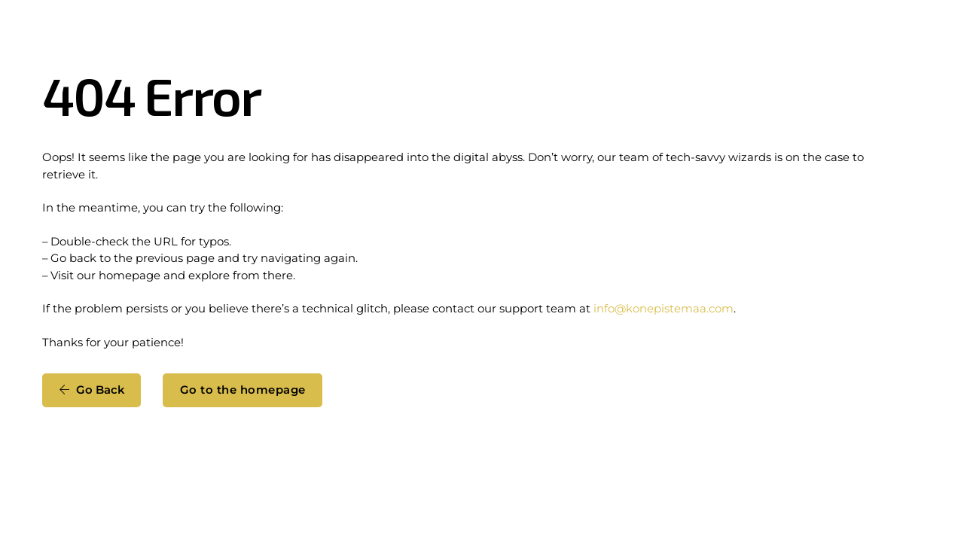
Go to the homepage (243, 390)
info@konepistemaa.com (663, 308)
